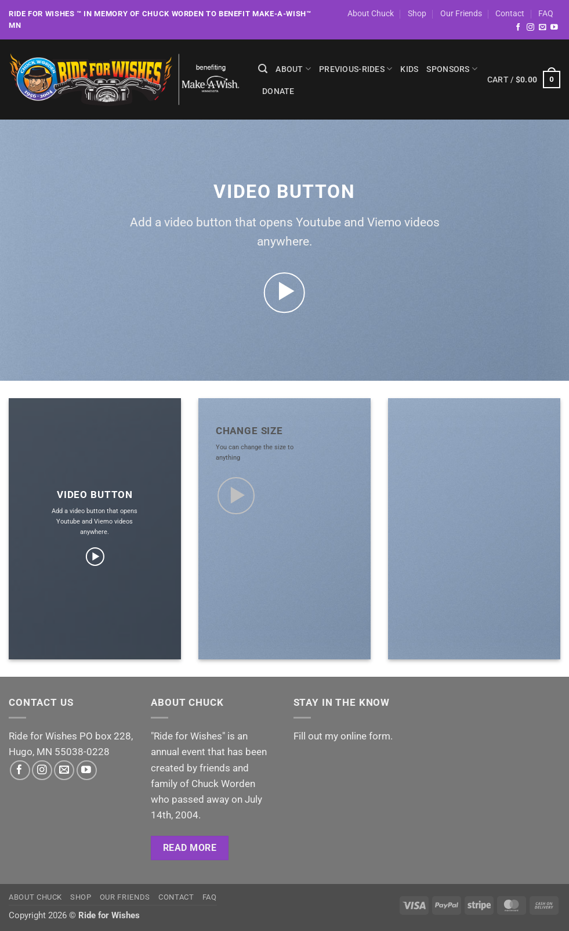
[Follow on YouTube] (554, 27)
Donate (278, 91)
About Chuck (370, 13)
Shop (417, 13)
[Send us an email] (542, 27)
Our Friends (461, 13)
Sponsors (451, 68)
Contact (509, 13)
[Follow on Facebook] (518, 27)
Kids (409, 69)
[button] (523, 79)
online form (365, 736)
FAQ (545, 13)
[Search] (262, 69)
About (293, 68)
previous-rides (355, 68)
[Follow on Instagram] (530, 27)
